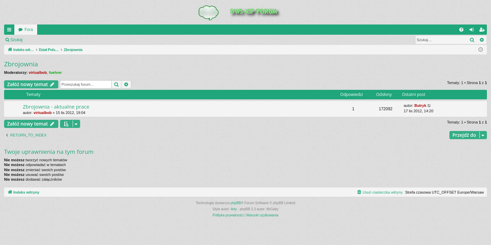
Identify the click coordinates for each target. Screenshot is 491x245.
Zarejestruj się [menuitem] (483, 31)
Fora (29, 29)
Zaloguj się (42, 39)
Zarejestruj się (75, 39)
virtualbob (38, 72)
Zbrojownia (21, 64)
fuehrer (55, 72)
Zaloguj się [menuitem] (473, 31)
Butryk (420, 105)
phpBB (236, 203)
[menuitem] (461, 29)
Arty (234, 209)
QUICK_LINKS (10, 31)
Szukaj (16, 39)
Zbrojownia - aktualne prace (56, 106)
